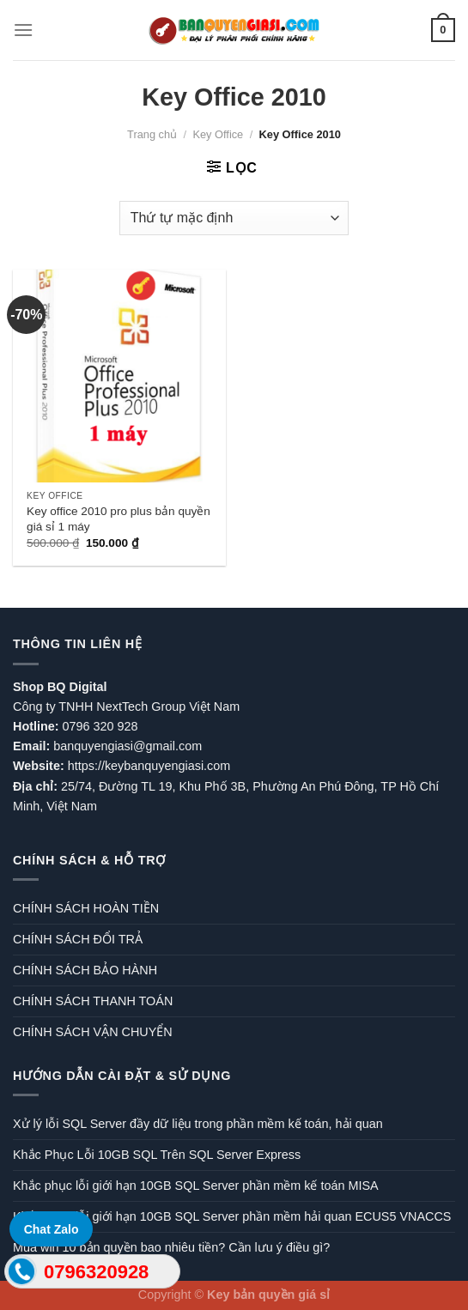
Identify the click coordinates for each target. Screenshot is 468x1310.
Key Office (217, 134)
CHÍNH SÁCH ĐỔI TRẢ (78, 939)
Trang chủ (152, 134)
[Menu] (23, 30)
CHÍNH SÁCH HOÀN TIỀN (86, 908)
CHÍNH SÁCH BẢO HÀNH (85, 970)
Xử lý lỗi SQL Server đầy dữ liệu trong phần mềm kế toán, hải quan (198, 1124)
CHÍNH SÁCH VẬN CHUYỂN (93, 1032)
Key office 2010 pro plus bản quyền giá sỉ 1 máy (118, 519)
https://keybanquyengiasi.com (149, 766)
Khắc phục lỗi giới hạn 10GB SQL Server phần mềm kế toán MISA (196, 1185)
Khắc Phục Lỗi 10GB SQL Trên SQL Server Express (157, 1154)
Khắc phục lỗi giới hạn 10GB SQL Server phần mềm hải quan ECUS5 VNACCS (232, 1216)
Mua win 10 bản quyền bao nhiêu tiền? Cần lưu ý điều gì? (171, 1247)
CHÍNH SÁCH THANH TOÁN (93, 1001)
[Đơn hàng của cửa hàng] (234, 218)
